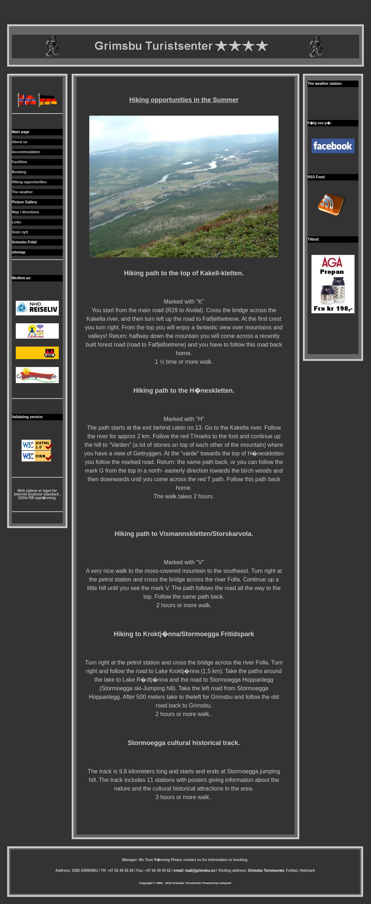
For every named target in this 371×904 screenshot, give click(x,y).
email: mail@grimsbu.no (194, 870)
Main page (20, 132)
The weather (22, 192)
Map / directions (25, 212)
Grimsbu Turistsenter (266, 870)
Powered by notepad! (216, 883)
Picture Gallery (24, 202)
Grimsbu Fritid (24, 242)
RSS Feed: (316, 177)
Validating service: (27, 417)
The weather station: (325, 84)
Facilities (19, 162)
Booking (19, 172)
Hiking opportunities (29, 182)
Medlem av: (21, 278)
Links (16, 222)
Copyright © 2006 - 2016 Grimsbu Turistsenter (170, 883)
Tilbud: (313, 239)
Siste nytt (20, 232)
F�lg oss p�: (320, 123)
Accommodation (26, 152)
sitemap (18, 252)
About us (19, 142)
